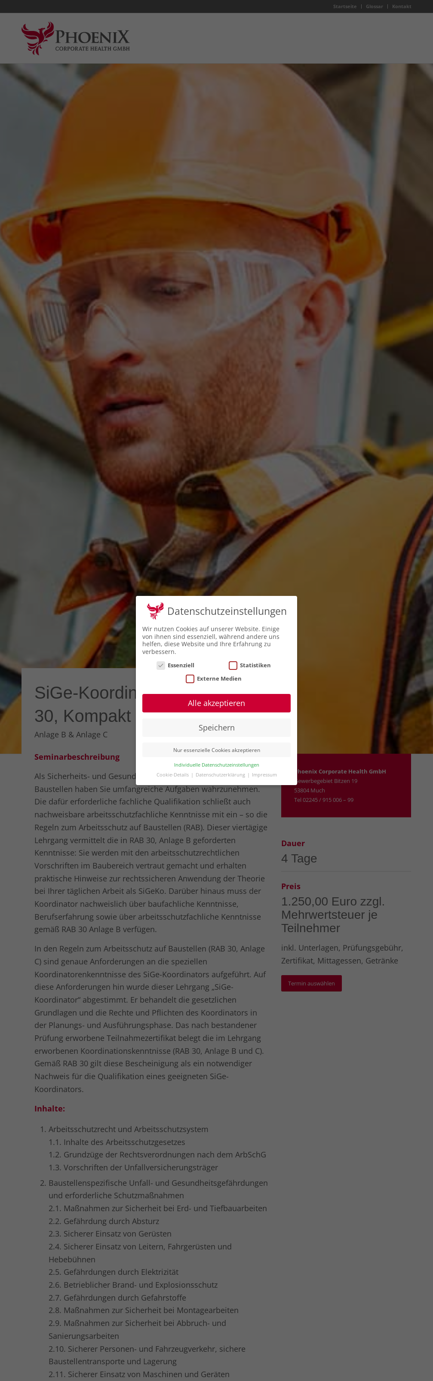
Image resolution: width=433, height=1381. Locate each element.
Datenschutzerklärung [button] (221, 770)
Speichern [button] (217, 723)
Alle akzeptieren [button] (216, 698)
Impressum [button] (264, 770)
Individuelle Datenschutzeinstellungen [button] (216, 760)
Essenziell (175, 661)
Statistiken (250, 661)
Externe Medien (214, 674)
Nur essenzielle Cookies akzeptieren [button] (216, 745)
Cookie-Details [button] (173, 770)
